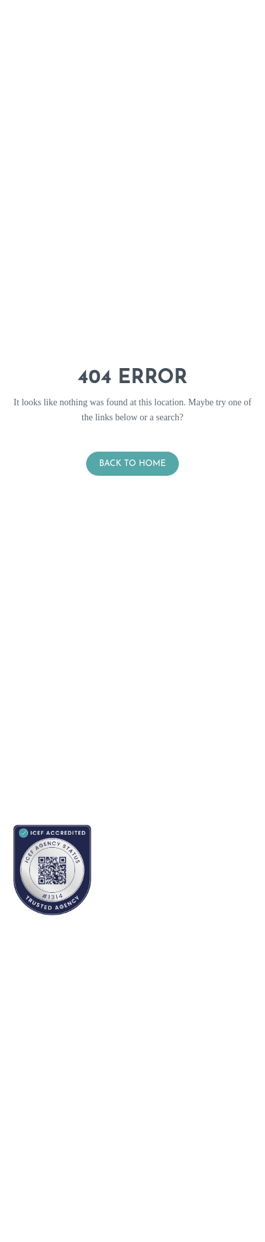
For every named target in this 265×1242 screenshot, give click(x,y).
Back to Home (132, 463)
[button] (257, 47)
